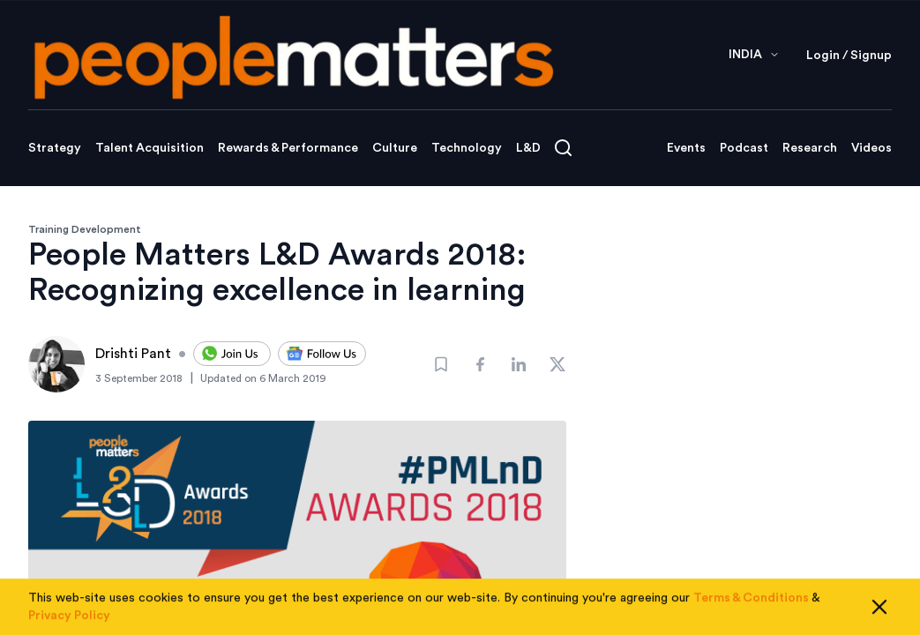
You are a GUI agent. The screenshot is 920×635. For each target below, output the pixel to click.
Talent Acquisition (149, 148)
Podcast (744, 148)
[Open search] (563, 147)
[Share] (480, 364)
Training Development (84, 229)
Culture (394, 148)
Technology (466, 148)
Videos (871, 148)
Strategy (54, 148)
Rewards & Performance (288, 148)
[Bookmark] (441, 364)
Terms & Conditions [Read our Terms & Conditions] (751, 603)
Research (809, 148)
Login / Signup (849, 55)
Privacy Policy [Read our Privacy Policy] (69, 621)
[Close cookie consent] (879, 612)
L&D (528, 148)
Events (686, 148)
